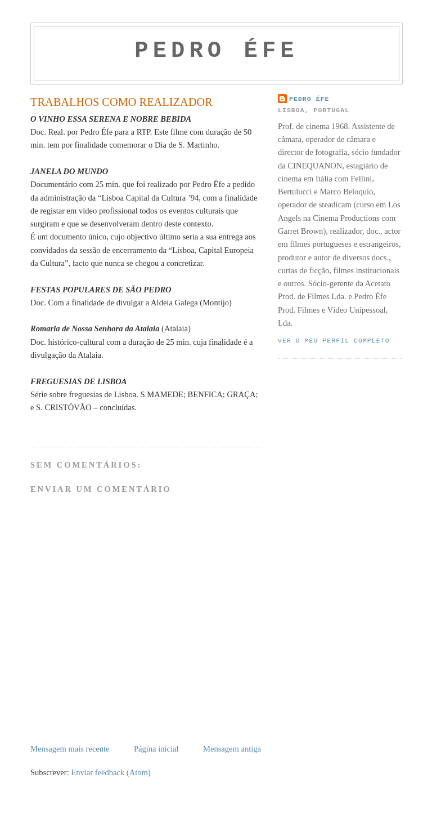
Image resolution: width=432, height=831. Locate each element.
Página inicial (156, 748)
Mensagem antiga (232, 748)
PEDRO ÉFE (216, 51)
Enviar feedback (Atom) (110, 772)
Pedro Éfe (309, 99)
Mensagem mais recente (70, 748)
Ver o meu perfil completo (334, 340)
